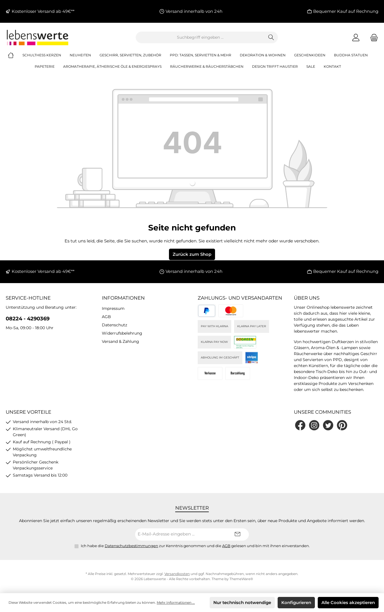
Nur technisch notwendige (242, 602)
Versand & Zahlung (120, 341)
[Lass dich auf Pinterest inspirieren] (342, 425)
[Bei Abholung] (237, 373)
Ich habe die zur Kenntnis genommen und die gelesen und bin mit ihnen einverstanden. (195, 545)
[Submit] (237, 534)
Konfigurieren (296, 602)
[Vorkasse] (210, 373)
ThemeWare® (241, 579)
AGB (106, 316)
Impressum (113, 308)
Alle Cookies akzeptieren (348, 602)
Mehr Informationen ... (176, 602)
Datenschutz (114, 324)
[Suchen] (271, 37)
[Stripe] (251, 357)
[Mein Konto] (356, 37)
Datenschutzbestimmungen (131, 545)
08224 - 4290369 (27, 319)
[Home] (15, 55)
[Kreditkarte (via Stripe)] (230, 310)
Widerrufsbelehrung (122, 333)
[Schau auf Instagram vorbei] (314, 425)
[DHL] (245, 342)
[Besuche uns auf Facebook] (300, 425)
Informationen (123, 298)
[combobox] (200, 37)
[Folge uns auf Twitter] (328, 425)
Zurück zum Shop (192, 254)
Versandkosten (177, 574)
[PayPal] (207, 310)
